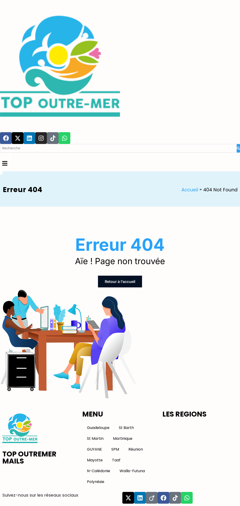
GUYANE (94, 449)
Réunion (135, 449)
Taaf (116, 460)
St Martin (95, 438)
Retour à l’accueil (120, 281)
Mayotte (95, 460)
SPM (115, 449)
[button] (120, 164)
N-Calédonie (98, 471)
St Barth (126, 427)
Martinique (122, 438)
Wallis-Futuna (132, 471)
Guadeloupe (98, 427)
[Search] (118, 148)
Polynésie (95, 481)
